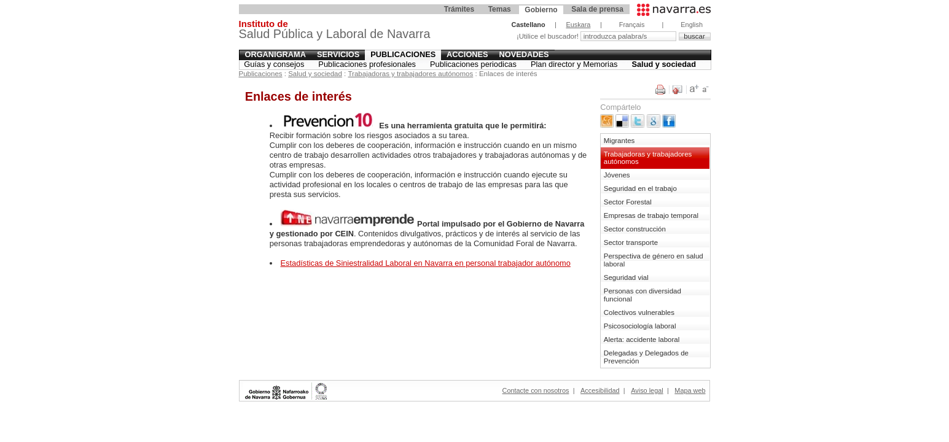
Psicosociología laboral (640, 326)
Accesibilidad (599, 390)
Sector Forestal (628, 202)
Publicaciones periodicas (473, 64)
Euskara (578, 24)
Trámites (459, 9)
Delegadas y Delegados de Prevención (646, 357)
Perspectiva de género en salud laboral (653, 260)
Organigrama (275, 54)
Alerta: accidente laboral (642, 339)
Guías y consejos (274, 64)
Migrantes (619, 140)
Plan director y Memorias (574, 64)
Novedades (524, 54)
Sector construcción (635, 229)
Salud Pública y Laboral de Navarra (335, 31)
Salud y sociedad (663, 64)
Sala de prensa (597, 9)
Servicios (338, 54)
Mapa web (689, 390)
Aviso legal (647, 390)
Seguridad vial (626, 277)
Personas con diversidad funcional (642, 295)
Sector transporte (631, 242)
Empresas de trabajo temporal (651, 215)
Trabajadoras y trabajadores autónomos (411, 73)
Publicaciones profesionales (367, 64)
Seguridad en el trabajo (640, 188)
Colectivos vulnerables (639, 312)
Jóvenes (617, 175)
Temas (499, 9)
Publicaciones (402, 54)
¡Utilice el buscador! (548, 36)
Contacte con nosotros (535, 390)
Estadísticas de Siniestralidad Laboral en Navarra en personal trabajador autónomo (426, 263)
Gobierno (541, 10)
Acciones (467, 54)
